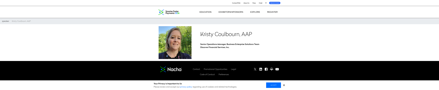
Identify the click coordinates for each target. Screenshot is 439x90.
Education (205, 12)
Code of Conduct (207, 74)
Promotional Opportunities (215, 69)
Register (272, 12)
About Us (246, 3)
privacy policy (186, 86)
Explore (255, 12)
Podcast (271, 69)
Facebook (266, 69)
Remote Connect (274, 3)
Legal (233, 69)
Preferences (224, 74)
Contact (196, 69)
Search (266, 3)
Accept (274, 85)
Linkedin (260, 69)
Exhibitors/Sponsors (231, 12)
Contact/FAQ (236, 3)
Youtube (277, 69)
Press (254, 3)
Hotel (260, 3)
